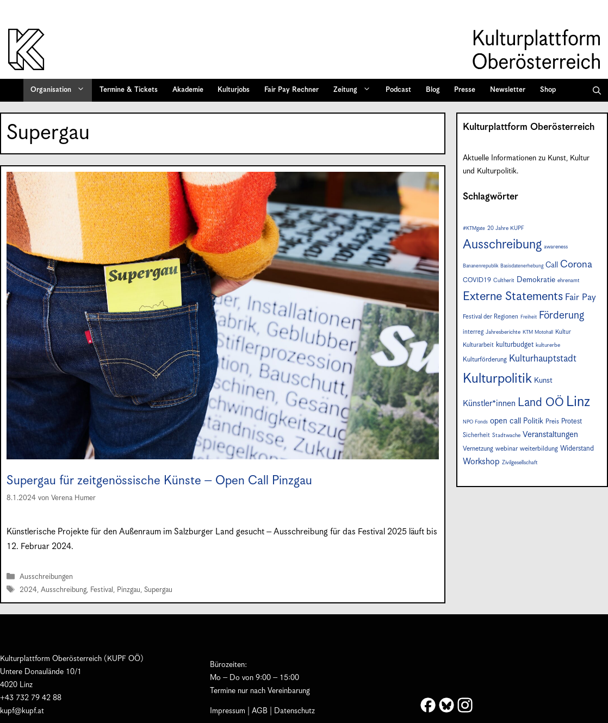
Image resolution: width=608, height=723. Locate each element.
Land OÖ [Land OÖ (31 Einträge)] (541, 402)
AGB (260, 711)
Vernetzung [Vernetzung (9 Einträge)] (478, 448)
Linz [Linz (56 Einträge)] (578, 402)
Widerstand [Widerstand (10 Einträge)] (577, 449)
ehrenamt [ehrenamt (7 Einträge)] (568, 280)
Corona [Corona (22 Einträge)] (576, 264)
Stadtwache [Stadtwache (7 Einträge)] (506, 435)
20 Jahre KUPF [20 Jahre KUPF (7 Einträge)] (505, 228)
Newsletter (507, 90)
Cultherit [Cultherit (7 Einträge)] (503, 280)
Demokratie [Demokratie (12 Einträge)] (536, 280)
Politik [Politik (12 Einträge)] (533, 421)
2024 (28, 590)
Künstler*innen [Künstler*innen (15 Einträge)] (489, 403)
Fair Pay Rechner (291, 90)
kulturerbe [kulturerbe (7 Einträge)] (548, 345)
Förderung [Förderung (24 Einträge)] (561, 315)
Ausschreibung (63, 590)
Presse (464, 90)
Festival (101, 590)
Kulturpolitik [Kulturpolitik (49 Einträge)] (497, 379)
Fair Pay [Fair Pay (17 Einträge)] (580, 297)
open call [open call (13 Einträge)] (505, 421)
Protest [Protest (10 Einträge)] (571, 421)
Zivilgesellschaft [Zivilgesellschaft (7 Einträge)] (520, 462)
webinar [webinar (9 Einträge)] (506, 448)
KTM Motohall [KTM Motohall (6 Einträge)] (538, 332)
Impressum (227, 711)
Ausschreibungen (46, 577)
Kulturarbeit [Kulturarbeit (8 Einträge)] (478, 344)
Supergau (158, 590)
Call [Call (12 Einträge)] (551, 265)
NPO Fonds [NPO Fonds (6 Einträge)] (475, 422)
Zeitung (355, 90)
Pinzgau (128, 590)
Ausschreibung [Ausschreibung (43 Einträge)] (502, 245)
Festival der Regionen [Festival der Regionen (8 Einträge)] (490, 316)
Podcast (398, 90)
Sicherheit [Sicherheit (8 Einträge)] (476, 435)
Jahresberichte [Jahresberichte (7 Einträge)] (503, 332)
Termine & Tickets (129, 90)
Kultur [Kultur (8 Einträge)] (563, 331)
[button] (597, 90)
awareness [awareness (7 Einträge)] (556, 247)
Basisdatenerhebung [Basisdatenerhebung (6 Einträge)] (521, 266)
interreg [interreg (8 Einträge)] (473, 331)
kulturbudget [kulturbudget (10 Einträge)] (514, 345)
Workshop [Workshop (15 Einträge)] (481, 461)
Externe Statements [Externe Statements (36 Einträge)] (513, 296)
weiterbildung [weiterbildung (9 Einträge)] (539, 448)
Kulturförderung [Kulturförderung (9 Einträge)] (485, 359)
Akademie (187, 90)
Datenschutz (294, 711)
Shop (548, 90)
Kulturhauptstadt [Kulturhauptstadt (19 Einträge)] (542, 358)
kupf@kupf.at (22, 711)
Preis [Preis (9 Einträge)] (552, 421)
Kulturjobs (234, 90)
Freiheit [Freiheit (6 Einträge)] (528, 317)
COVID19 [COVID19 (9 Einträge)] (477, 280)
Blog (433, 90)
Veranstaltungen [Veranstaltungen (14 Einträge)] (550, 434)
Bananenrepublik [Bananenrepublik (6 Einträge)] (480, 266)
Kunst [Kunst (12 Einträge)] (543, 380)
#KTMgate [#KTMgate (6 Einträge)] (474, 229)
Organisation (61, 90)
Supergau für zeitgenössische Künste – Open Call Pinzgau (159, 480)
